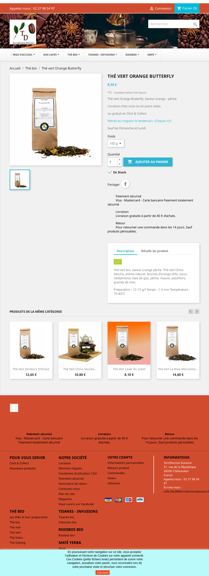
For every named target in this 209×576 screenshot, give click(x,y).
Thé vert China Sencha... (80, 369)
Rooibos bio (66, 535)
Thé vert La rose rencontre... (178, 369)
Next (197, 311)
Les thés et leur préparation (29, 517)
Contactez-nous (69, 489)
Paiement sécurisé (71, 478)
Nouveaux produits (23, 468)
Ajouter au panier (148, 162)
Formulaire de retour (73, 484)
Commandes (116, 473)
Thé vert (15, 532)
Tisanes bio (66, 517)
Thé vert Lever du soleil (129, 369)
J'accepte (103, 572)
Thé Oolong (18, 543)
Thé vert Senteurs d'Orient (31, 369)
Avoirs (112, 478)
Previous (190, 311)
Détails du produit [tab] (154, 251)
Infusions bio (68, 522)
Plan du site (67, 494)
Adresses (114, 483)
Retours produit (118, 468)
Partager (125, 184)
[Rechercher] (173, 24)
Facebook (14, 408)
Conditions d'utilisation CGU (78, 473)
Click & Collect (19, 463)
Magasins (65, 499)
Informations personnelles (126, 463)
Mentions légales (70, 468)
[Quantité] (112, 161)
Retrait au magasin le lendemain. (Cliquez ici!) (139, 121)
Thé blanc (16, 537)
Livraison (65, 463)
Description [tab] (125, 251)
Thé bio (15, 522)
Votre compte (120, 457)
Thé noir (15, 527)
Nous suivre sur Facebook (76, 504)
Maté (62, 548)
